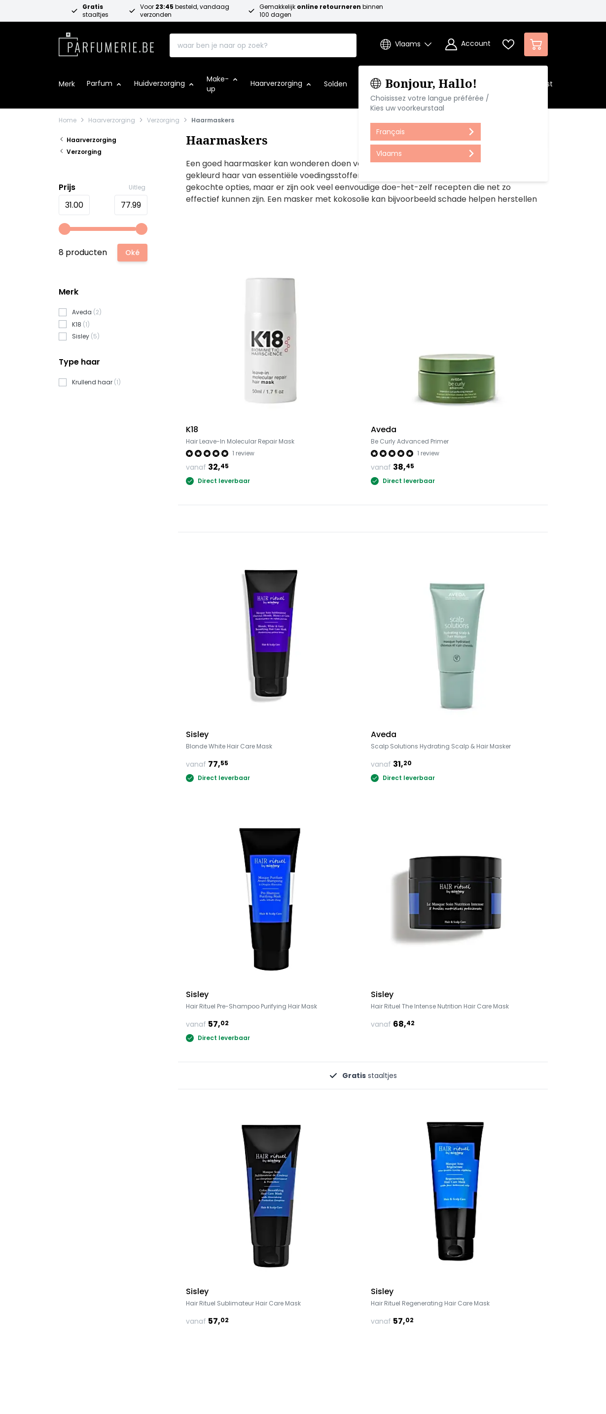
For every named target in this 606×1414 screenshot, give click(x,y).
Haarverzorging (111, 120)
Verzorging (163, 120)
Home (67, 120)
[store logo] (106, 41)
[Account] (468, 44)
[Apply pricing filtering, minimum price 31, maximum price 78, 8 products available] (132, 252)
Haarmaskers (212, 120)
